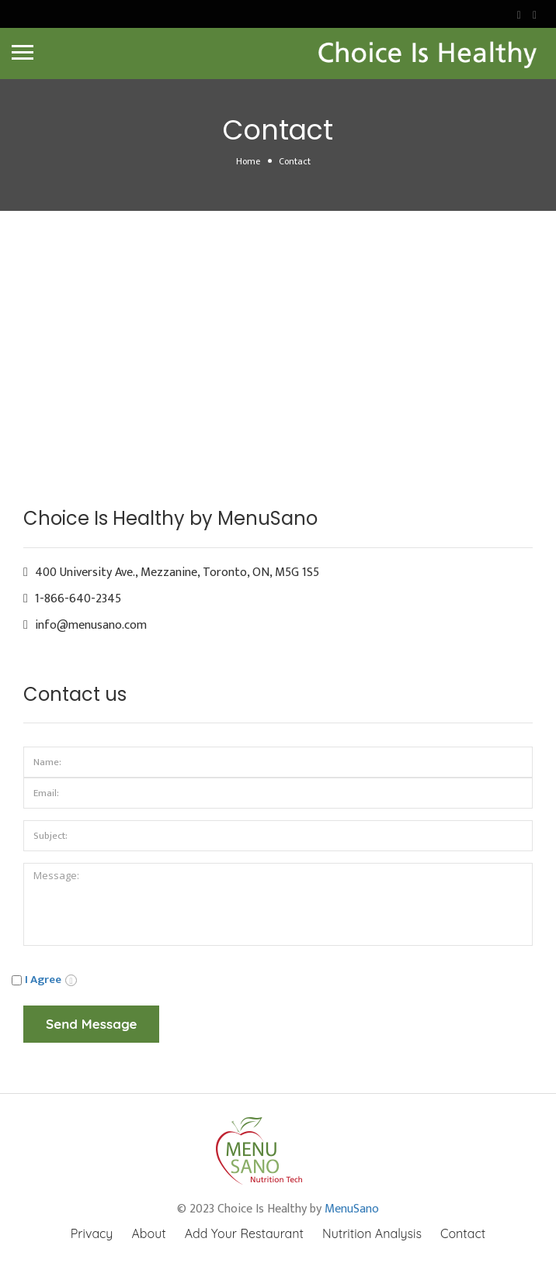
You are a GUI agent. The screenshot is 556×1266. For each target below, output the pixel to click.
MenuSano (352, 1209)
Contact (462, 1233)
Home (248, 161)
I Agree (43, 979)
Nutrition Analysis (372, 1233)
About (148, 1233)
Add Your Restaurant (244, 1233)
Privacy (92, 1233)
